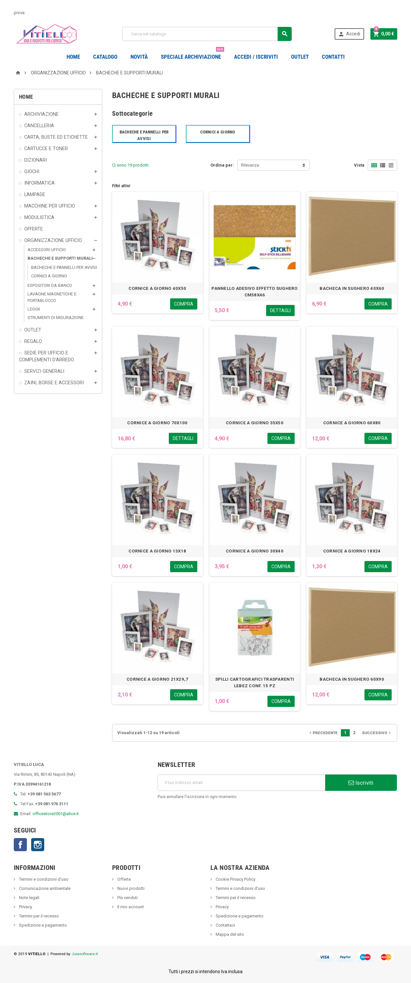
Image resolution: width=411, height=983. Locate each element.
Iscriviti (360, 782)
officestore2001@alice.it (55, 813)
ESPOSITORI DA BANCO (50, 285)
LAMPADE (34, 194)
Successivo (377, 733)
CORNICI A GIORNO (49, 275)
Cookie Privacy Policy (235, 879)
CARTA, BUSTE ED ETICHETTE (56, 137)
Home (73, 56)
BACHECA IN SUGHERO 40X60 (352, 288)
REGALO (33, 341)
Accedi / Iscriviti (256, 56)
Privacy (25, 906)
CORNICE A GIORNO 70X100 (157, 422)
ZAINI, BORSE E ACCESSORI (54, 382)
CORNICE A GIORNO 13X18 (157, 551)
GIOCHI (31, 171)
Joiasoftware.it (84, 954)
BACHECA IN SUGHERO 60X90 (352, 679)
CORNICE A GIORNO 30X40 (255, 551)
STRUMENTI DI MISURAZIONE (56, 317)
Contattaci (225, 925)
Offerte (123, 879)
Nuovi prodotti (130, 888)
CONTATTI (333, 56)
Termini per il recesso (38, 915)
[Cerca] (207, 34)
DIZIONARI (35, 160)
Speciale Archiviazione (192, 54)
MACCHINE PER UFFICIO (49, 206)
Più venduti (127, 897)
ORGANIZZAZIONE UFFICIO (53, 240)
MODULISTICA (39, 217)
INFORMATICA (39, 183)
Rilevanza (250, 165)
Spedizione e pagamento (42, 925)
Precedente (323, 733)
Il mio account (130, 906)
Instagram (37, 844)
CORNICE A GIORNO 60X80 (352, 422)
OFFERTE (33, 228)
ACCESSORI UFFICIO (47, 249)
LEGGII (34, 309)
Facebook (20, 844)
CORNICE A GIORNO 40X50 (157, 288)
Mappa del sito (229, 934)
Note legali (28, 897)
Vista (359, 165)
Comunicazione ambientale (44, 888)
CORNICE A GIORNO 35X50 (255, 422)
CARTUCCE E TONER (46, 148)
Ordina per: (222, 165)
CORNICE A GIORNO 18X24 (352, 551)
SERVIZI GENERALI (44, 371)
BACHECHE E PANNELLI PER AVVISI (64, 267)
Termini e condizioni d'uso (43, 879)
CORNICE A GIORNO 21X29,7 (157, 679)
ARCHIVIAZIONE (41, 114)
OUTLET (300, 56)
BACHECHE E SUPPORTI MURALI (60, 258)
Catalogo (105, 56)
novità (139, 56)
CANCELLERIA (39, 125)
